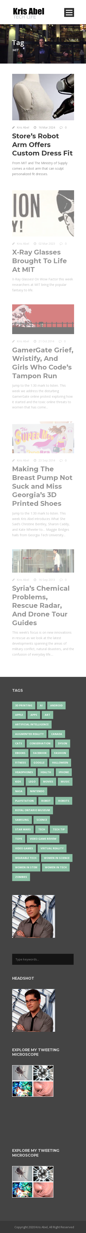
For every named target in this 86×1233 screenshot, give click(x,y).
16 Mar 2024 (47, 127)
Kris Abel (23, 127)
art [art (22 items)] (47, 714)
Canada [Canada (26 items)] (56, 734)
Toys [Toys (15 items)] (18, 838)
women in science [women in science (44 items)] (56, 858)
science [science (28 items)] (41, 819)
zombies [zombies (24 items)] (21, 877)
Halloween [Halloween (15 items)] (60, 762)
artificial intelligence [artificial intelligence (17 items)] (32, 724)
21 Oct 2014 (46, 342)
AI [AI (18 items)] (41, 705)
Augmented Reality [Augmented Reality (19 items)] (29, 734)
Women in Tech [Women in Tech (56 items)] (56, 867)
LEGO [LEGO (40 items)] (32, 781)
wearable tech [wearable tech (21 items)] (25, 858)
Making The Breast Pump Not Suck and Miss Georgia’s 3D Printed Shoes (42, 487)
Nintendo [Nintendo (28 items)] (37, 791)
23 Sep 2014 (47, 461)
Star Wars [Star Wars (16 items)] (23, 829)
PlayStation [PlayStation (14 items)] (24, 800)
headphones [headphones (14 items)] (24, 772)
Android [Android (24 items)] (56, 705)
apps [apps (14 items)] (34, 714)
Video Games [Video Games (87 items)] (24, 848)
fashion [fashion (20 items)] (60, 753)
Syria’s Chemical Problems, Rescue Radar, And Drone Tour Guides (41, 606)
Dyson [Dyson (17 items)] (62, 743)
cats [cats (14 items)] (18, 743)
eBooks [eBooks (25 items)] (20, 753)
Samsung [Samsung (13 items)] (22, 819)
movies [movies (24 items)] (48, 781)
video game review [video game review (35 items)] (43, 838)
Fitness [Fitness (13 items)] (20, 762)
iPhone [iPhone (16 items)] (64, 772)
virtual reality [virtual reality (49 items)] (52, 848)
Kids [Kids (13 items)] (18, 781)
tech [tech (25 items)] (41, 829)
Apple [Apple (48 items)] (19, 714)
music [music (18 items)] (65, 781)
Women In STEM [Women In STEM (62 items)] (26, 867)
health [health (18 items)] (46, 772)
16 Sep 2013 (47, 581)
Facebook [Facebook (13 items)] (40, 753)
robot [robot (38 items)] (46, 800)
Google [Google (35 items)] (38, 762)
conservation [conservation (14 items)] (40, 743)
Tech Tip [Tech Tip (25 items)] (59, 829)
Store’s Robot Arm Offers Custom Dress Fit (42, 144)
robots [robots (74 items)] (63, 800)
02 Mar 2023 (47, 245)
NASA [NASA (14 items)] (18, 791)
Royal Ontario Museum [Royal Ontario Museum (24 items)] (32, 810)
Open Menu (69, 12)
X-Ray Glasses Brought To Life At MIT (39, 261)
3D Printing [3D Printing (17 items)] (23, 705)
